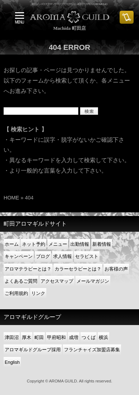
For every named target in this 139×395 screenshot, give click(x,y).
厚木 (26, 337)
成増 (73, 337)
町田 (39, 337)
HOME (11, 198)
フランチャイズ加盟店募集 (92, 349)
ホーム (12, 244)
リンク (38, 293)
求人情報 (62, 256)
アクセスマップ (57, 281)
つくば (89, 337)
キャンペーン (19, 256)
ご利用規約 (16, 293)
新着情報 (101, 244)
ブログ (43, 256)
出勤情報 (79, 244)
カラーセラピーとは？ (78, 269)
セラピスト (86, 256)
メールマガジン (93, 281)
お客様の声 (116, 269)
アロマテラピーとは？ (28, 269)
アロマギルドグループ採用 (33, 349)
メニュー (57, 244)
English (12, 362)
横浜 (103, 337)
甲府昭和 (56, 337)
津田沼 (12, 337)
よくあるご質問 (21, 281)
